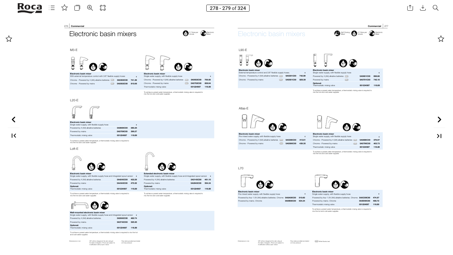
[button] (51, 8)
